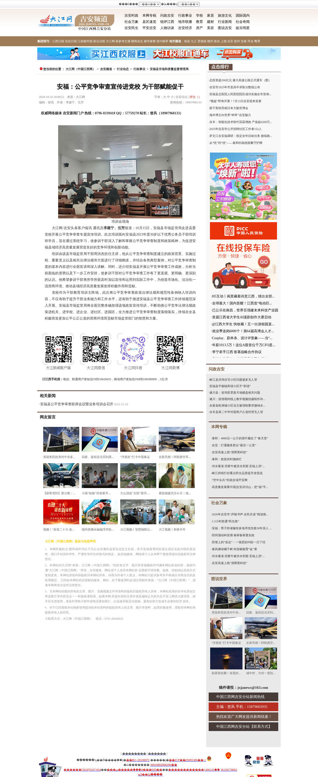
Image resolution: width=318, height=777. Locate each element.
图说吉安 (225, 28)
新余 (217, 41)
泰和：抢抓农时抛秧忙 (227, 459)
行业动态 (123, 69)
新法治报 (99, 41)
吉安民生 (131, 28)
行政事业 (185, 15)
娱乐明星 (243, 28)
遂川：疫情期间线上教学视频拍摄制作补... (237, 399)
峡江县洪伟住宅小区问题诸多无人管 (233, 379)
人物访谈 (167, 28)
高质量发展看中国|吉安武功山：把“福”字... (240, 487)
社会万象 (131, 22)
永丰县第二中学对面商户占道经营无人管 (236, 412)
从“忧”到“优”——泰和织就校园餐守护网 (235, 143)
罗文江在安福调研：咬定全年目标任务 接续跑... (240, 136)
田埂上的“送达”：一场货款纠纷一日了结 (238, 542)
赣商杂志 (137, 41)
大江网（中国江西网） (80, 69)
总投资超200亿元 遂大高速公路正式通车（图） (240, 80)
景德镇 (202, 41)
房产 (199, 28)
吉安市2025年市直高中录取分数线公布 (234, 87)
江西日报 (58, 41)
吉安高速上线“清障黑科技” (229, 452)
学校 (199, 15)
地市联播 (185, 22)
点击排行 (220, 66)
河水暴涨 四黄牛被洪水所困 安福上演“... (238, 466)
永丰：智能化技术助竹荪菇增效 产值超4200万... (240, 122)
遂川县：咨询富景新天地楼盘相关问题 (234, 392)
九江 (194, 41)
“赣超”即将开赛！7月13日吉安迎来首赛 (235, 101)
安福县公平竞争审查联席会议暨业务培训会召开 (76, 404)
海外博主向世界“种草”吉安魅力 (230, 115)
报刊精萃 (162, 41)
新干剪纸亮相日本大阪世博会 (228, 108)
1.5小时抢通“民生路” (225, 521)
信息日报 (71, 41)
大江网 (110, 41)
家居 (210, 15)
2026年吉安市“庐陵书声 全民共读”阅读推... (240, 514)
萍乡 (250, 41)
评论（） (195, 97)
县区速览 (149, 22)
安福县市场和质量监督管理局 (169, 69)
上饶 (224, 41)
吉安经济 (185, 28)
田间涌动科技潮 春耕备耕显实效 (233, 535)
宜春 (244, 41)
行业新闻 (225, 22)
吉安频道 (106, 69)
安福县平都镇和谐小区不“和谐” (230, 386)
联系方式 (260, 727)
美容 (210, 28)
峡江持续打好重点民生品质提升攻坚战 (237, 473)
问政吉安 (167, 15)
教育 (199, 22)
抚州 (237, 41)
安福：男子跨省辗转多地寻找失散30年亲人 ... (242, 528)
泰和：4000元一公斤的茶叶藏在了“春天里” (240, 438)
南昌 (187, 41)
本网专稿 (149, 15)
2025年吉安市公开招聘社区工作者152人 (235, 129)
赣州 (210, 41)
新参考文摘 (123, 41)
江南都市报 (85, 41)
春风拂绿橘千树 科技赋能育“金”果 (234, 549)
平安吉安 (149, 28)
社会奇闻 (243, 22)
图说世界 (219, 579)
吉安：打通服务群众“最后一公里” (234, 445)
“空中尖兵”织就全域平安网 (229, 480)
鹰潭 (257, 41)
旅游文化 (225, 15)
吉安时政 (131, 15)
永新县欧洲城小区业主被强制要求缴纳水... (237, 405)
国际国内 (243, 15)
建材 (210, 22)
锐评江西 (167, 22)
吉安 (230, 41)
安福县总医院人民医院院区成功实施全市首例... (240, 94)
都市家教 (150, 41)
